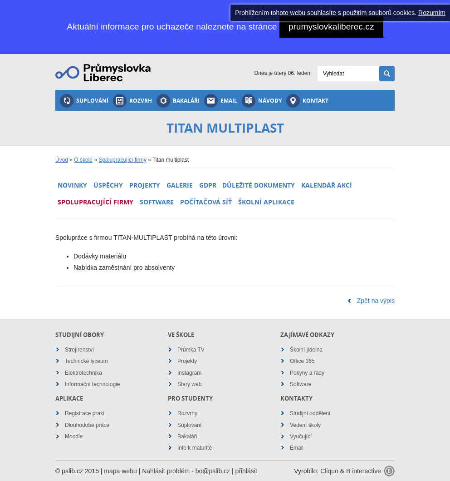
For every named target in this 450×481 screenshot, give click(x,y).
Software (157, 202)
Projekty (144, 185)
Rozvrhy (187, 413)
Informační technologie (92, 384)
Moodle (74, 436)
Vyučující (301, 436)
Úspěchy (108, 185)
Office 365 (302, 361)
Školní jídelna (306, 350)
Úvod (61, 160)
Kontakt (307, 101)
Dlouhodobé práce (87, 425)
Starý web (189, 384)
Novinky (72, 185)
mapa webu (120, 471)
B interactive (363, 471)
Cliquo (329, 471)
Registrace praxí (84, 413)
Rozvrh (132, 101)
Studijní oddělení (310, 413)
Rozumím (431, 12)
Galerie (179, 185)
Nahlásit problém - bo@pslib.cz (186, 471)
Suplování (84, 101)
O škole (83, 160)
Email (220, 101)
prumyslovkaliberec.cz (331, 26)
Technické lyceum (86, 361)
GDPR (207, 185)
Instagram (189, 373)
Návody (262, 101)
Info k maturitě (194, 448)
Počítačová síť (206, 202)
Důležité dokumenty (258, 185)
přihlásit (246, 471)
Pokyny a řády (307, 373)
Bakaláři (178, 101)
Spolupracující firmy (122, 160)
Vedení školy (305, 425)
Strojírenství (79, 350)
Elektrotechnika (83, 373)
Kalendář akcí (326, 185)
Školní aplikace (266, 202)
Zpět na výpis (376, 300)
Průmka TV (191, 350)
